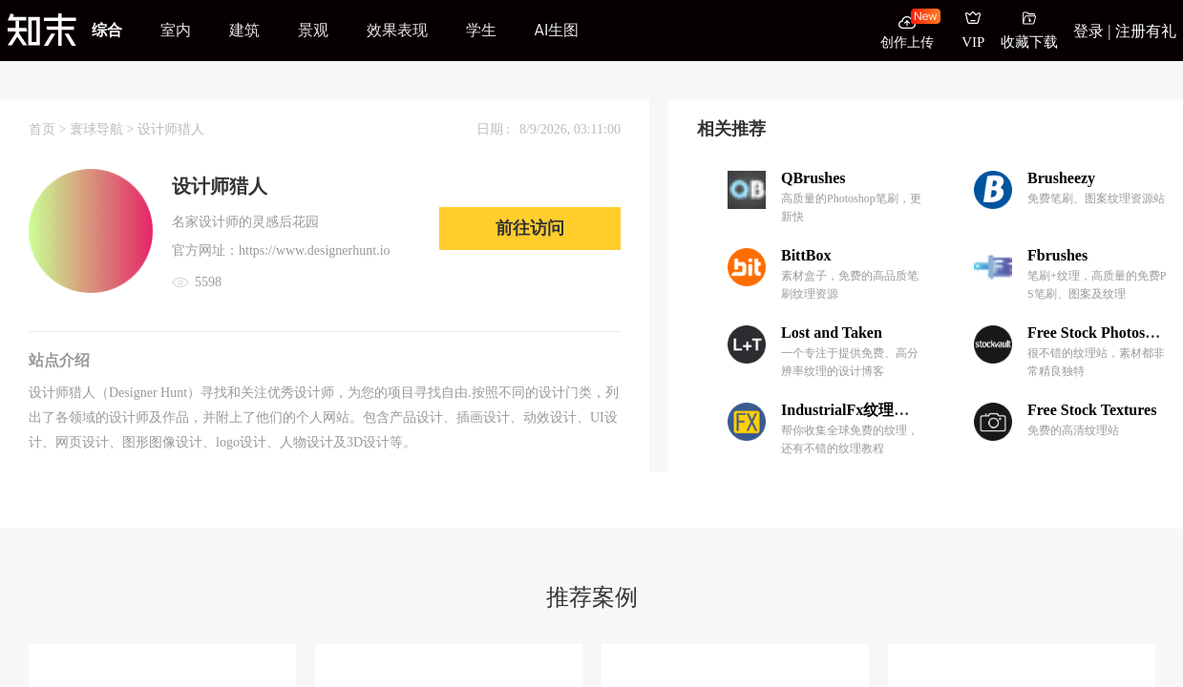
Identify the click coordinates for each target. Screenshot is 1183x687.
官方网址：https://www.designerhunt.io (281, 250)
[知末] (42, 29)
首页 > (49, 129)
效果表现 (397, 30)
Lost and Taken (831, 332)
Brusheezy (1061, 178)
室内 (175, 30)
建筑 (244, 30)
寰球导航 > (103, 129)
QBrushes (813, 178)
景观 (313, 30)
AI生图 (557, 30)
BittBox (806, 255)
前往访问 (530, 228)
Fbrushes (1057, 255)
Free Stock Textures (1091, 410)
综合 (107, 30)
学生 (481, 30)
